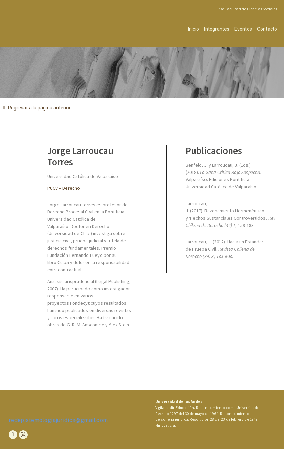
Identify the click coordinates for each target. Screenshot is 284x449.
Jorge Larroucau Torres (80, 156)
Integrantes (216, 29)
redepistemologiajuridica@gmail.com (58, 420)
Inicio (193, 29)
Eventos (243, 29)
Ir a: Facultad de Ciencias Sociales (247, 8)
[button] (37, 108)
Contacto (267, 29)
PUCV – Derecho (63, 188)
